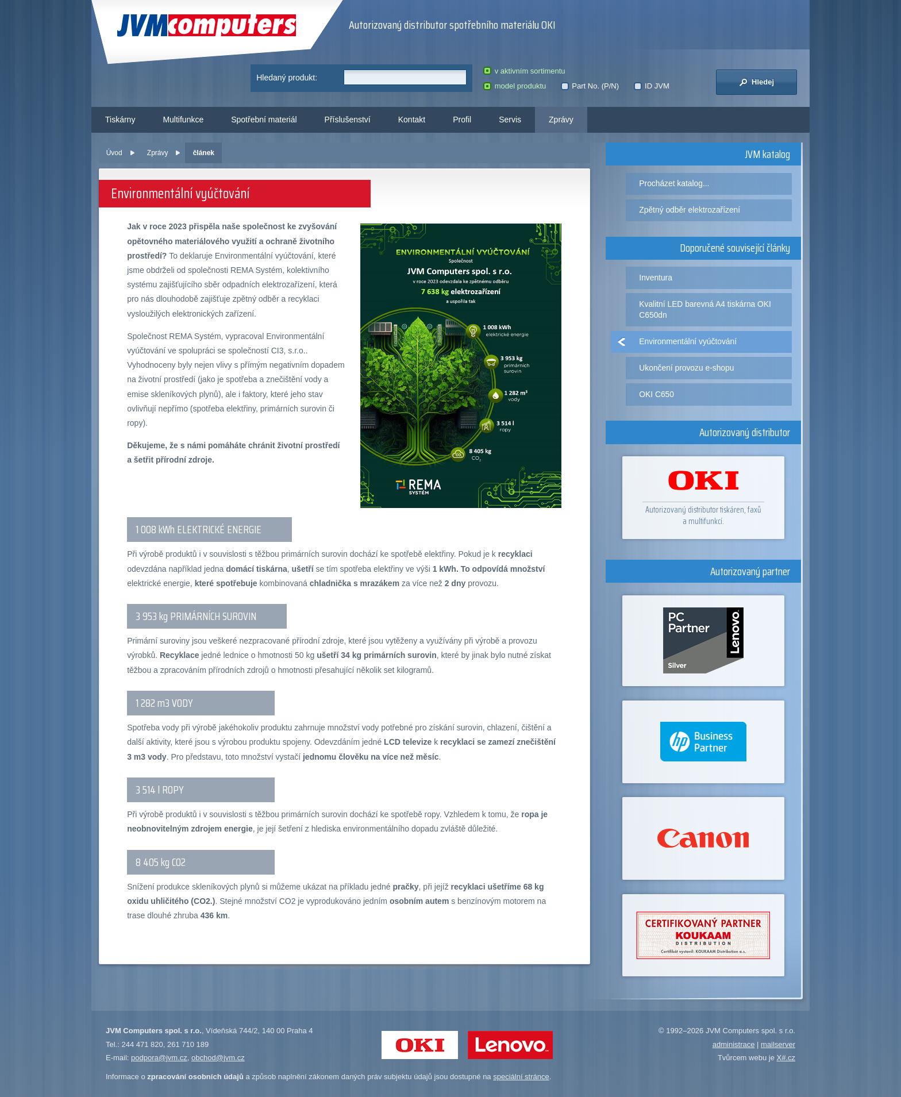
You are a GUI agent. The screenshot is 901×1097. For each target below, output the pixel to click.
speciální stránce (521, 1076)
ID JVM (651, 86)
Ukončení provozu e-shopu (686, 367)
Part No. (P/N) (590, 86)
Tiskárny (120, 119)
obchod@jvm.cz (218, 1057)
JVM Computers (206, 25)
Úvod (114, 153)
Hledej (756, 82)
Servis (510, 119)
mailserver (778, 1044)
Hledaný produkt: (286, 77)
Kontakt (411, 119)
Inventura (655, 277)
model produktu (514, 86)
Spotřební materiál (264, 119)
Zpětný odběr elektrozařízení (689, 209)
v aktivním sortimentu (524, 71)
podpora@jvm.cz (159, 1057)
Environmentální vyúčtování (688, 341)
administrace (734, 1044)
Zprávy (561, 119)
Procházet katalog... (674, 183)
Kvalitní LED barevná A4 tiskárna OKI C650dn (705, 309)
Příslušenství (348, 119)
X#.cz (785, 1057)
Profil (462, 119)
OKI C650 (656, 394)
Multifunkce (183, 119)
